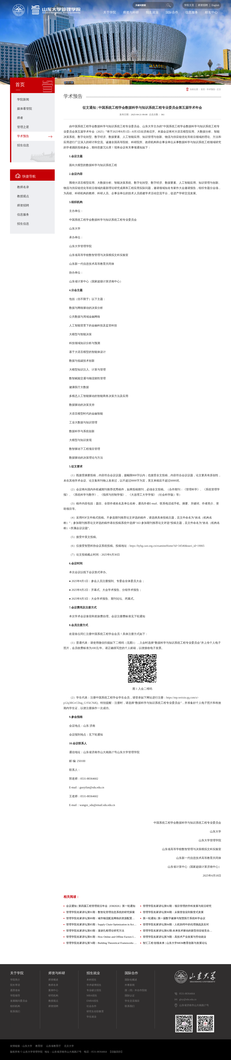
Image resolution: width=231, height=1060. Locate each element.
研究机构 (53, 995)
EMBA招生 (93, 1001)
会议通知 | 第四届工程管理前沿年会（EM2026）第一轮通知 (100, 906)
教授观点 (23, 196)
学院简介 (15, 979)
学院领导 (15, 995)
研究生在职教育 (95, 1011)
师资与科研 (131, 12)
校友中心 (211, 12)
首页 (203, 89)
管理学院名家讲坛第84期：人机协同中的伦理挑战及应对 (176, 924)
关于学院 (109, 12)
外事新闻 (130, 985)
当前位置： (193, 89)
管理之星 (23, 127)
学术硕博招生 (94, 985)
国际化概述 (131, 979)
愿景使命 (15, 990)
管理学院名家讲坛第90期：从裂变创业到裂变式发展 (173, 912)
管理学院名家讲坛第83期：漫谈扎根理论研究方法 (95, 930)
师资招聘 (203, 5)
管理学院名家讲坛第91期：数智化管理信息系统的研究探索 (100, 912)
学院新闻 (23, 99)
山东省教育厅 (53, 1046)
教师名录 (23, 187)
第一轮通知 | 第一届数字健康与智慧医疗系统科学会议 (174, 918)
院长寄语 (15, 985)
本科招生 (91, 979)
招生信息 (23, 145)
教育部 (39, 1046)
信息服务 (191, 12)
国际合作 (172, 12)
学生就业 (91, 1016)
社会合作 (91, 1006)
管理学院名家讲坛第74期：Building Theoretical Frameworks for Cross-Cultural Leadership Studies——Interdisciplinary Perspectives (101, 943)
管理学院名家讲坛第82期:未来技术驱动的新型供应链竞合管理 (178, 930)
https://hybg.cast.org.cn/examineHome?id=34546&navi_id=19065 (167, 545)
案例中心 (53, 990)
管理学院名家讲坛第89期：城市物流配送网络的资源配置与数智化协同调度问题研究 (101, 918)
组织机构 (15, 1006)
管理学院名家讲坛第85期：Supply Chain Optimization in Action (101, 924)
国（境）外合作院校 (136, 990)
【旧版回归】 (116, 1051)
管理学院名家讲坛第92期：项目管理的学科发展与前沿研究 (177, 906)
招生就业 (152, 12)
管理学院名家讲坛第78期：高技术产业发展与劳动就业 (174, 936)
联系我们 (15, 1011)
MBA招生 (92, 995)
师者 (20, 118)
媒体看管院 (24, 108)
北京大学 (69, 1046)
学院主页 (189, 5)
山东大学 (27, 1046)
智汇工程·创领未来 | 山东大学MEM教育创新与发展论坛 (175, 943)
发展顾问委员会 (18, 1001)
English (215, 5)
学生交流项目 (132, 1001)
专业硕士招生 (94, 990)
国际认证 (130, 995)
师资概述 (53, 979)
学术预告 (23, 136)
